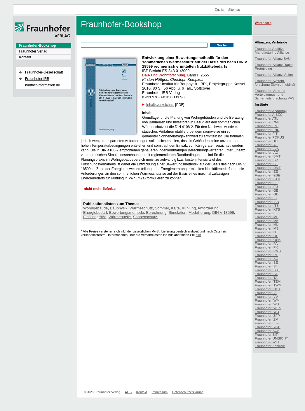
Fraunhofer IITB (267, 205)
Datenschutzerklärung (187, 392)
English (220, 9)
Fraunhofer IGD (266, 194)
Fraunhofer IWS (267, 304)
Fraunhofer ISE (266, 262)
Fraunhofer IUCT (267, 289)
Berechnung (156, 212)
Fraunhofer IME (266, 217)
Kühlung (189, 208)
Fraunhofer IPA (266, 243)
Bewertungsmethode (126, 212)
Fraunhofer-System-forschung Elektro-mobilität (275, 82)
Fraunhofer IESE (267, 175)
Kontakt (25, 57)
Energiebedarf (95, 212)
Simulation (178, 212)
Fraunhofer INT (266, 232)
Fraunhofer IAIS (267, 149)
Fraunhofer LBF (267, 323)
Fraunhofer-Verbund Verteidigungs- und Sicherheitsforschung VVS (274, 94)
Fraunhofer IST (266, 274)
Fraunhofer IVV (266, 296)
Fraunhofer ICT (266, 164)
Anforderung (208, 208)
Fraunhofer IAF (266, 145)
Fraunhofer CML (267, 122)
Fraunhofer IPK (266, 247)
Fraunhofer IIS (266, 198)
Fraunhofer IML (266, 224)
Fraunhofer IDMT (268, 167)
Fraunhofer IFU (266, 186)
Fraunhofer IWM (267, 300)
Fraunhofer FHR (267, 130)
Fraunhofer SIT (266, 334)
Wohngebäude (95, 208)
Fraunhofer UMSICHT (271, 338)
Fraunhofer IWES (268, 308)
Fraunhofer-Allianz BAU (273, 58)
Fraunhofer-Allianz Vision (274, 74)
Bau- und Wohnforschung (163, 75)
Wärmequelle (120, 217)
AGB (128, 392)
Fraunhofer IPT (266, 255)
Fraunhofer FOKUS (269, 137)
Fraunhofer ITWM (268, 285)
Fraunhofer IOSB (267, 240)
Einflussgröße (94, 217)
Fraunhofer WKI (267, 342)
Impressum (160, 392)
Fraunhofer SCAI (267, 327)
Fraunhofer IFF (266, 183)
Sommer (162, 208)
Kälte (175, 208)
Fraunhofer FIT (266, 133)
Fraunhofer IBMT (267, 156)
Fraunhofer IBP (266, 160)
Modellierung (199, 212)
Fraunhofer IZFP (267, 315)
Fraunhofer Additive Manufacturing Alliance (272, 50)
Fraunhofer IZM (266, 319)
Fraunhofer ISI (266, 266)
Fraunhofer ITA (266, 277)
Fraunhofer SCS (267, 331)
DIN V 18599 (223, 212)
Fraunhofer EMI (266, 126)
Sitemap (234, 9)
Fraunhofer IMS (266, 228)
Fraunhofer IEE (266, 171)
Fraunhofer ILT (266, 213)
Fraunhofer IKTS (267, 209)
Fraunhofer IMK (266, 221)
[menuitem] (43, 45)
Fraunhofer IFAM (267, 179)
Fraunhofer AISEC (269, 114)
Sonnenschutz (145, 217)
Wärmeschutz (141, 208)
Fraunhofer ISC (266, 258)
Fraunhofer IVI (266, 293)
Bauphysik (119, 208)
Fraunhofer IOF (266, 236)
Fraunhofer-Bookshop (37, 45)
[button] (43, 67)
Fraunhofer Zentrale (270, 346)
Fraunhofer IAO (266, 152)
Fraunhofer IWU (267, 312)
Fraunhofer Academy (271, 111)
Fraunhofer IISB (267, 202)
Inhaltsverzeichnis (160, 105)
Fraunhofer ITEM (267, 281)
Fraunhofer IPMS (268, 251)
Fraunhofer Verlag (33, 51)
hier (198, 235)
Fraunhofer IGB (266, 190)
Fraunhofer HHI (266, 141)
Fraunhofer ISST (267, 270)
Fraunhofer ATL (266, 118)
